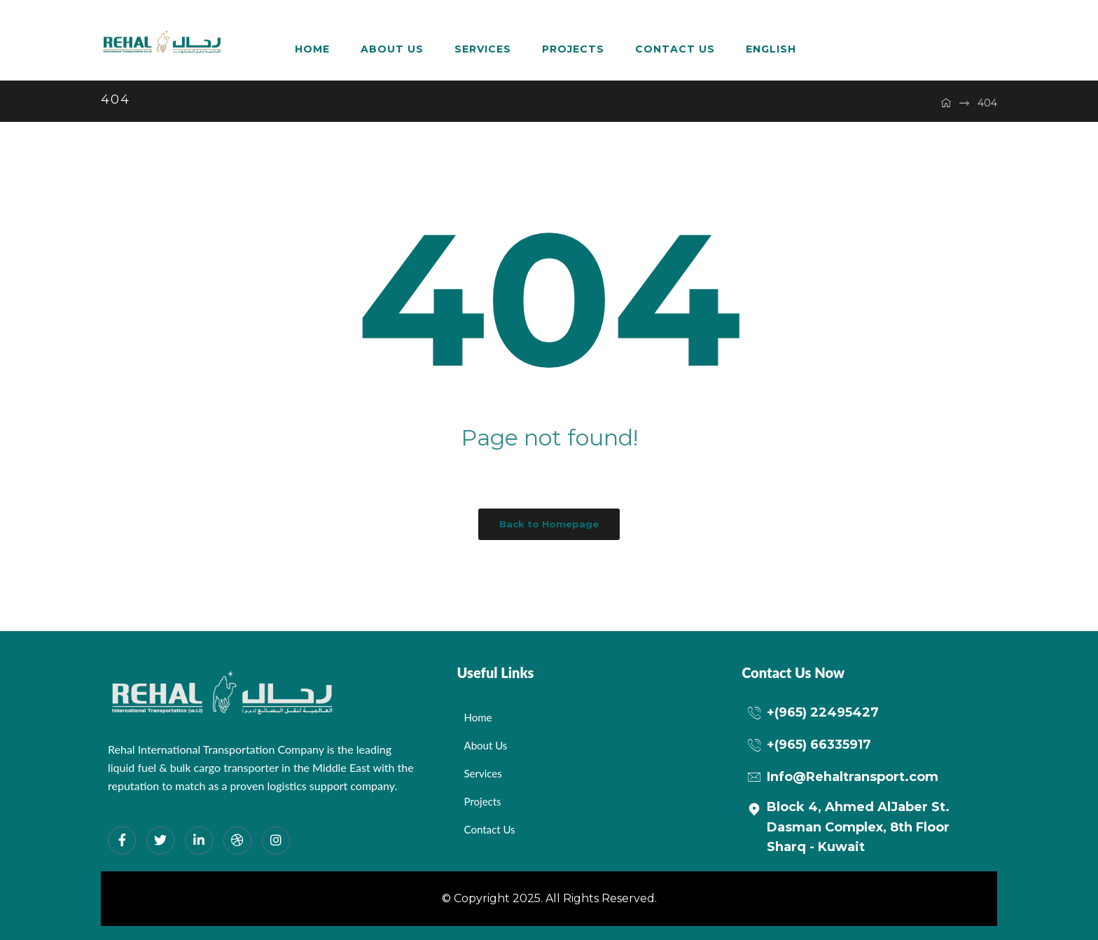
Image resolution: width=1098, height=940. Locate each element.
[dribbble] (237, 841)
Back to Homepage (549, 524)
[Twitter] (160, 841)
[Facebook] (122, 841)
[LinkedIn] (199, 841)
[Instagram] (276, 841)
